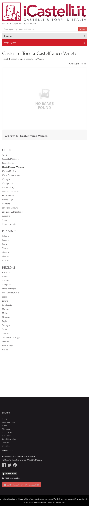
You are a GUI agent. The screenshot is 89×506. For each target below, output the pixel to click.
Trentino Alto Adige (10, 337)
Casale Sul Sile (8, 162)
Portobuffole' (8, 195)
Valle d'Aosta (8, 345)
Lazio (4, 296)
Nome (83, 63)
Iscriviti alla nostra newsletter (21, 484)
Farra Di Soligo (8, 187)
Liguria (5, 300)
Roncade (6, 203)
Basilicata (6, 276)
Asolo (4, 154)
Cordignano (7, 183)
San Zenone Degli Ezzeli (12, 211)
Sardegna (6, 325)
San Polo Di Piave (10, 207)
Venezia (5, 252)
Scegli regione (10, 42)
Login (5, 23)
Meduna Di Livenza (10, 191)
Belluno (5, 235)
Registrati (16, 23)
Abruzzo (6, 272)
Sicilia (4, 329)
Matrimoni (6, 429)
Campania (6, 284)
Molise (5, 312)
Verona (5, 256)
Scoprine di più (53, 502)
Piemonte (6, 317)
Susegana (6, 215)
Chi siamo (6, 442)
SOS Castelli (6, 435)
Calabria (5, 280)
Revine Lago (7, 199)
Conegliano (7, 179)
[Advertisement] (44, 377)
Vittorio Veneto (9, 223)
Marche (5, 308)
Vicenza (5, 260)
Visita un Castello (8, 422)
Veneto (5, 349)
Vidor (4, 219)
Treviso (5, 248)
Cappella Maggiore (10, 158)
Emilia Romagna (9, 288)
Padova (5, 239)
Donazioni (29, 23)
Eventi (4, 425)
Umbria (5, 341)
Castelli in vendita (9, 439)
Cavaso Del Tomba (10, 171)
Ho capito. (61, 502)
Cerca (82, 29)
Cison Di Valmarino (11, 175)
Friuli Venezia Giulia (10, 292)
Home (8, 36)
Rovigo (5, 244)
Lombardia (7, 304)
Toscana (5, 333)
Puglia (4, 321)
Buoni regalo (7, 432)
